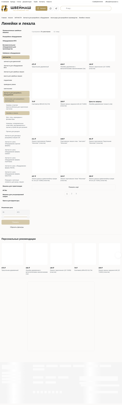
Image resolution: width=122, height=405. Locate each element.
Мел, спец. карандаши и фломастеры (14, 118)
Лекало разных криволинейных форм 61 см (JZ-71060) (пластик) (43, 185)
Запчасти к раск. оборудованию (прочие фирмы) (12, 143)
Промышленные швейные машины (12, 31)
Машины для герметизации (12, 186)
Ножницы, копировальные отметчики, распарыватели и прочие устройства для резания (16, 125)
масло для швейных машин (13, 76)
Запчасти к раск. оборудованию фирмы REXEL (15, 167)
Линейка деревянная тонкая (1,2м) (101, 107)
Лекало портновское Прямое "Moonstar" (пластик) (42, 147)
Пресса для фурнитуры (11, 200)
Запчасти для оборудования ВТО (13, 66)
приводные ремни (10, 84)
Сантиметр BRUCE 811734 (41, 107)
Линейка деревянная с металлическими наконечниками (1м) (71, 69)
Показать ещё (73, 193)
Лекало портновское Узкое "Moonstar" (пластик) (69, 185)
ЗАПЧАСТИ (18, 17)
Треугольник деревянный (41, 67)
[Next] (80, 200)
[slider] (3, 217)
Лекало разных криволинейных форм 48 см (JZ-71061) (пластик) (100, 185)
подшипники (8, 80)
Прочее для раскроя (13, 131)
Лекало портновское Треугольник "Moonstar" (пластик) (100, 147)
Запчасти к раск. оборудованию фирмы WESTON (12, 174)
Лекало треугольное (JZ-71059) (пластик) (100, 68)
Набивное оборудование (11, 53)
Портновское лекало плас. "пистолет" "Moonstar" (69, 147)
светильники (8, 88)
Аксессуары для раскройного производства (64, 17)
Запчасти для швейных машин (14, 72)
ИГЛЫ (5, 190)
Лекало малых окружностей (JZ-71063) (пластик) (71, 109)
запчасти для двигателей (12, 61)
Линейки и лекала (12, 113)
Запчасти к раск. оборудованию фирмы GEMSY (12, 151)
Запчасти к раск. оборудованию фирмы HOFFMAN (12, 159)
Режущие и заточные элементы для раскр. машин (14, 181)
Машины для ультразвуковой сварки (13, 195)
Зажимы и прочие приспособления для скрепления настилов (17, 107)
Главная (4, 17)
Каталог (10, 17)
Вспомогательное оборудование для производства (9, 47)
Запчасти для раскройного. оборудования (36, 17)
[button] (118, 256)
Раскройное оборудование (12, 36)
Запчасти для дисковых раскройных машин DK (13, 136)
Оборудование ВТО (9, 41)
